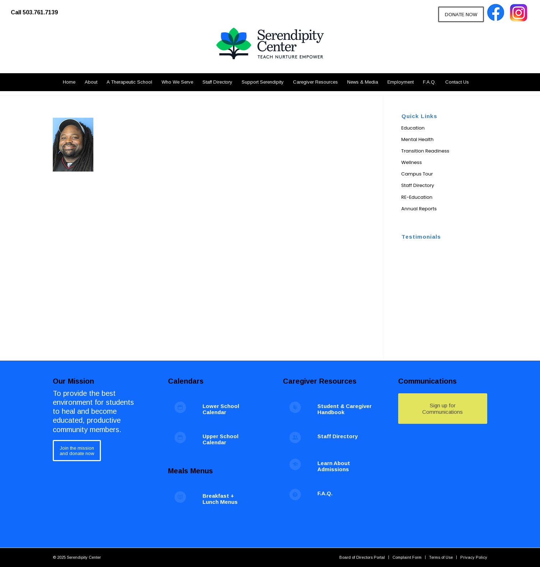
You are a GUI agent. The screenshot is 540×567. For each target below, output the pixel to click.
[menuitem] (38, 9)
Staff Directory (417, 185)
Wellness (411, 162)
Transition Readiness (425, 150)
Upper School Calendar (220, 439)
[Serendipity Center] (270, 50)
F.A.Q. (324, 493)
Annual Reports (419, 208)
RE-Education (417, 197)
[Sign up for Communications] (442, 408)
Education (413, 128)
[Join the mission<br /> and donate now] (77, 450)
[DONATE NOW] (461, 14)
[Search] (478, 82)
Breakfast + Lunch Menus (220, 499)
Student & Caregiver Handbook (344, 409)
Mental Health (417, 139)
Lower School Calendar (220, 409)
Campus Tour (417, 173)
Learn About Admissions (333, 466)
